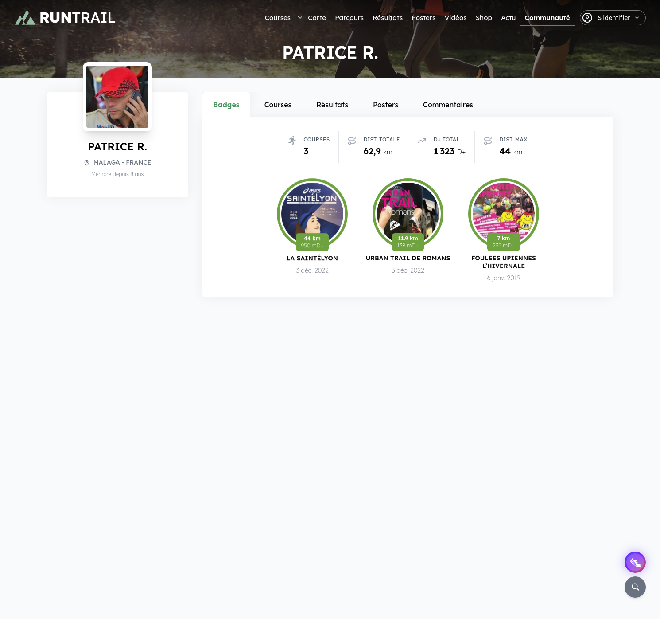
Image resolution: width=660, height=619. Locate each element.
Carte (317, 17)
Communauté (547, 17)
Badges (226, 104)
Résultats (388, 17)
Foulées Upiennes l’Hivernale (503, 264)
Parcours (349, 17)
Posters (423, 17)
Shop (484, 17)
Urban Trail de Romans (408, 260)
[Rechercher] (635, 587)
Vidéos (455, 17)
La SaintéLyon (312, 259)
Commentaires (448, 104)
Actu (508, 17)
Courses (278, 17)
